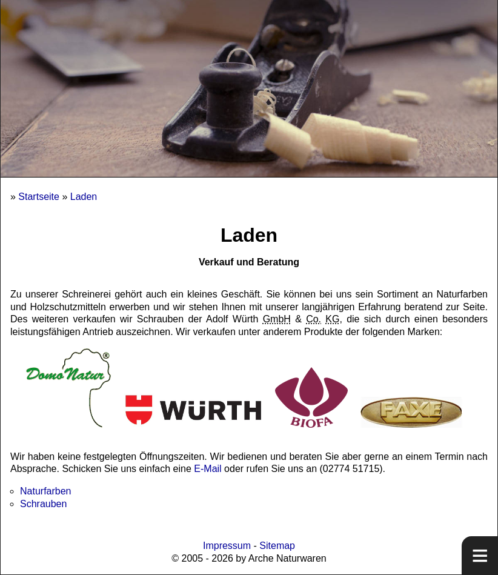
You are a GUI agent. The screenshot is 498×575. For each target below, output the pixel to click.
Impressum (227, 545)
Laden (84, 196)
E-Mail (207, 469)
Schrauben (43, 504)
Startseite (38, 196)
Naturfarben (45, 491)
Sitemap (277, 545)
